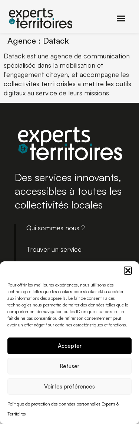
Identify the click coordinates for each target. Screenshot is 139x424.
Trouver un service (54, 249)
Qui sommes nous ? (55, 227)
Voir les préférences (69, 386)
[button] (128, 270)
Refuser (69, 366)
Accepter (70, 345)
